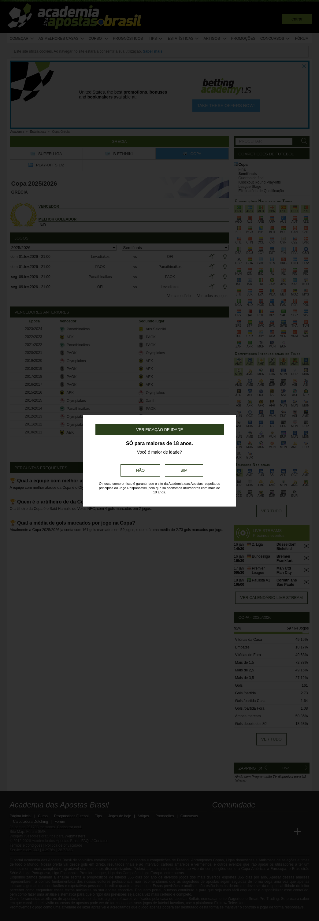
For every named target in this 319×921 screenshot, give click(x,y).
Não (140, 470)
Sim (183, 470)
